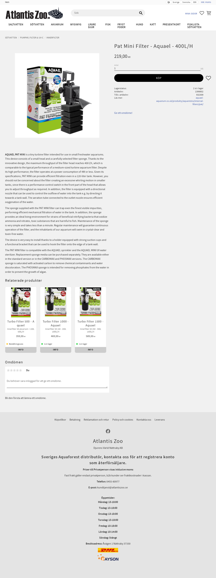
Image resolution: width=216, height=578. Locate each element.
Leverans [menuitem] (160, 419)
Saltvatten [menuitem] (15, 24)
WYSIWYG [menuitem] (75, 24)
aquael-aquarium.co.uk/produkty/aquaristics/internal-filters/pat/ (179, 101)
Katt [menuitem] (153, 24)
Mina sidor (191, 13)
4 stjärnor (17, 370)
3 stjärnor (14, 370)
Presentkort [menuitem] (172, 24)
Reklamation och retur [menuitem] (96, 419)
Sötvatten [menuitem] (37, 24)
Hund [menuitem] (139, 24)
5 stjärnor (20, 370)
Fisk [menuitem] (108, 24)
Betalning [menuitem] (75, 419)
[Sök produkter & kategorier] (108, 13)
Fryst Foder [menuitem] (121, 26)
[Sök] (141, 13)
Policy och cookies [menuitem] (122, 419)
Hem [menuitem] (7, 2)
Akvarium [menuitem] (57, 24)
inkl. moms (206, 2)
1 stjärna (8, 370)
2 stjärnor (11, 370)
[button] (202, 13)
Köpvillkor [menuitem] (60, 419)
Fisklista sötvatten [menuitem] (194, 26)
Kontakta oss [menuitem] (144, 419)
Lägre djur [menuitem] (92, 26)
